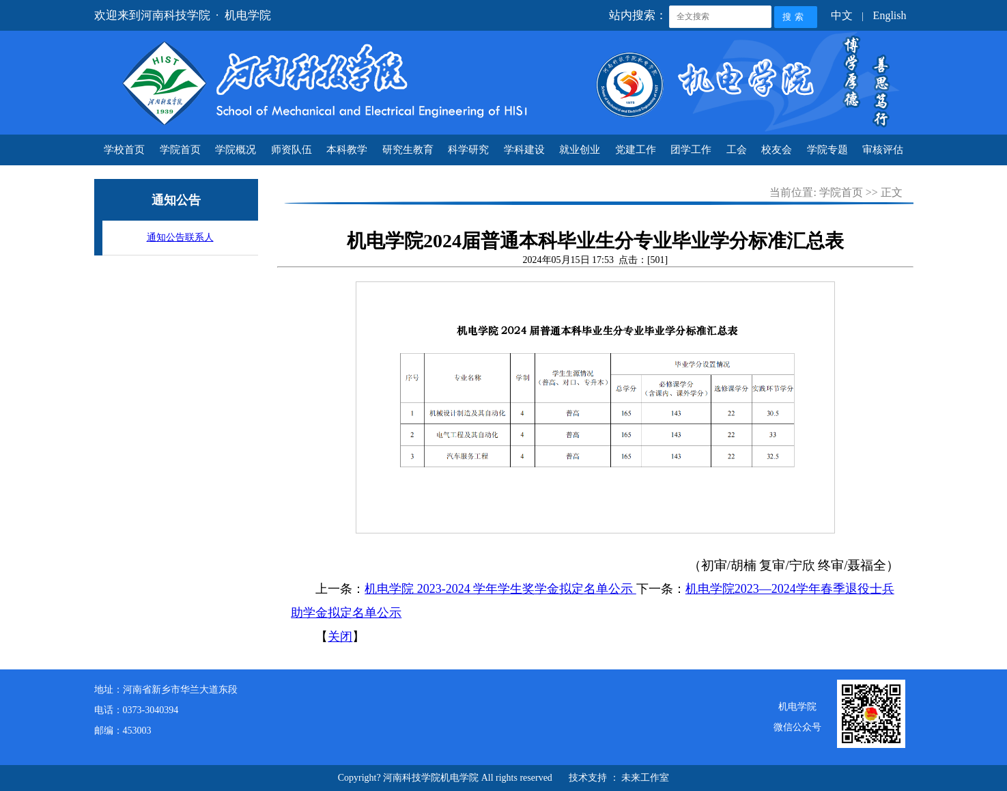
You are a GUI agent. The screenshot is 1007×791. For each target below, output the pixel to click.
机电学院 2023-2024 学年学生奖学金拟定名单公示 (500, 589)
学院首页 (180, 149)
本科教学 (346, 149)
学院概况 (235, 149)
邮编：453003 (123, 730)
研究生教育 (408, 149)
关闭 (340, 636)
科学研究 (468, 149)
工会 (736, 149)
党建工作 (635, 149)
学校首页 (124, 149)
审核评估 (882, 149)
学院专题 (827, 149)
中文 (842, 15)
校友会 (776, 149)
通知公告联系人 (180, 237)
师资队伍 (291, 149)
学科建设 (524, 149)
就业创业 (579, 149)
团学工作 (690, 149)
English (890, 15)
